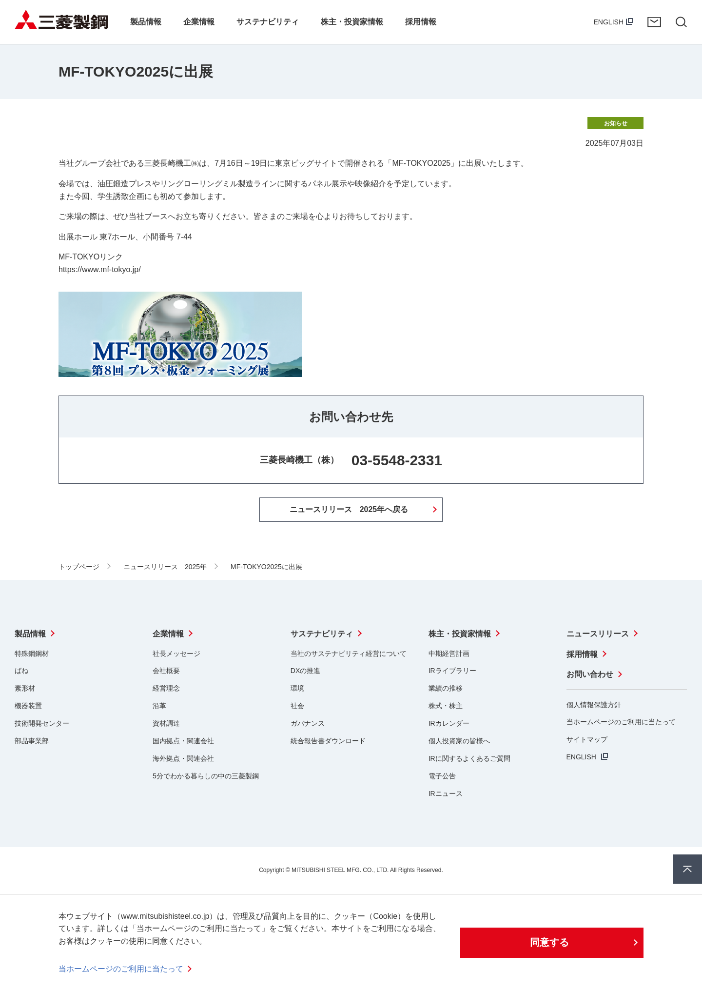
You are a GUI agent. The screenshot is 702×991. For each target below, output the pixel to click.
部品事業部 (32, 741)
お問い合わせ (654, 22)
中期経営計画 (449, 653)
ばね (21, 670)
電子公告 (442, 775)
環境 (297, 688)
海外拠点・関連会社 (183, 758)
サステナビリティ (322, 634)
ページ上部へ (687, 869)
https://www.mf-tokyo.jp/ (99, 269)
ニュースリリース (597, 634)
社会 (297, 706)
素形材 (25, 688)
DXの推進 (305, 670)
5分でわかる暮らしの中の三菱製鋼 (206, 775)
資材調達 (166, 723)
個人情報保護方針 (593, 704)
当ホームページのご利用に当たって (621, 722)
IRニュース (446, 793)
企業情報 (168, 634)
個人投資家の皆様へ (459, 741)
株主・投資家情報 (460, 634)
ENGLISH (609, 22)
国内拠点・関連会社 (183, 741)
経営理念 (166, 688)
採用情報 (582, 654)
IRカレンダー (449, 723)
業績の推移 (446, 688)
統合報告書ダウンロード (328, 741)
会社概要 (166, 670)
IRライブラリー (452, 670)
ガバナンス (308, 723)
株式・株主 (446, 706)
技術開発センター (42, 723)
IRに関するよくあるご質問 (469, 758)
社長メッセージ (176, 653)
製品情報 (30, 634)
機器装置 (28, 706)
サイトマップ (586, 739)
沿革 (159, 706)
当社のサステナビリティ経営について (349, 653)
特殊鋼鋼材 (32, 653)
